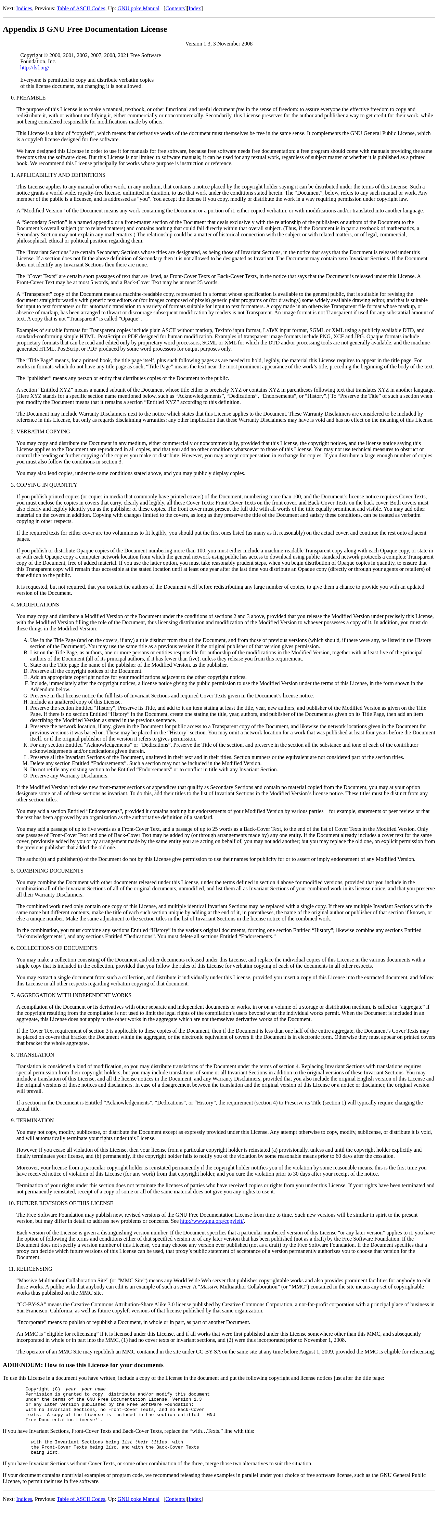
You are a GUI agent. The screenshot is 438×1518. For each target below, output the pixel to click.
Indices (24, 8)
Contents (175, 8)
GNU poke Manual (138, 8)
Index (195, 8)
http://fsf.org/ (34, 67)
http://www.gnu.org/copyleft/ (212, 1221)
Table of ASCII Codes (81, 8)
